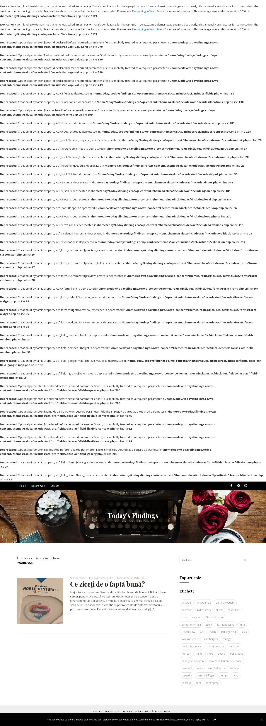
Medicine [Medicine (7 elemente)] (234, 644)
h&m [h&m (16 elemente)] (213, 629)
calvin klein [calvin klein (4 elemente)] (234, 607)
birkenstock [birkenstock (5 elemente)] (204, 607)
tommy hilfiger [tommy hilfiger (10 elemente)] (205, 673)
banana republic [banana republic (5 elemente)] (225, 600)
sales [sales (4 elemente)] (200, 666)
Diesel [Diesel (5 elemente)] (209, 615)
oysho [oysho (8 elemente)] (221, 651)
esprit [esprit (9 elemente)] (209, 622)
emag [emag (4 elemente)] (220, 615)
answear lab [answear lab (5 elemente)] (204, 600)
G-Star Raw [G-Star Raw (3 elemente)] (188, 629)
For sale (127, 709)
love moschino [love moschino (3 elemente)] (190, 637)
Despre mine (38, 483)
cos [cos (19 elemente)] (184, 615)
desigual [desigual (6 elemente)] (195, 615)
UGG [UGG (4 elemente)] (235, 673)
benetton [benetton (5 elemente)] (187, 607)
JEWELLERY (139, 575)
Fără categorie (124, 575)
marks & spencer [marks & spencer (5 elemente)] (192, 644)
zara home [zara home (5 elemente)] (212, 680)
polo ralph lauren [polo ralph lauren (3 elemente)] (219, 659)
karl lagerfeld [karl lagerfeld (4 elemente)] (228, 629)
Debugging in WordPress (148, 10)
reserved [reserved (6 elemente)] (187, 666)
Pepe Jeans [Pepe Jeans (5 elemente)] (236, 651)
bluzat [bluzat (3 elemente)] (219, 607)
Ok (214, 719)
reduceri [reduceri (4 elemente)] (238, 659)
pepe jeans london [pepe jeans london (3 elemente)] (193, 659)
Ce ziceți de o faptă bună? (107, 581)
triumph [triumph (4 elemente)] (223, 673)
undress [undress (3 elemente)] (186, 680)
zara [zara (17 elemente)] (198, 680)
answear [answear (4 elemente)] (187, 600)
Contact (54, 483)
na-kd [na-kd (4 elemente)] (199, 651)
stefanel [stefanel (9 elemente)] (234, 666)
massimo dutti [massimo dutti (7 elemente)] (215, 644)
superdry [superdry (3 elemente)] (187, 673)
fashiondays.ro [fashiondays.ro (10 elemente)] (226, 622)
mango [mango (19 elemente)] (227, 637)
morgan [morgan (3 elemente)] (186, 651)
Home (22, 483)
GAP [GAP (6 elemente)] (202, 629)
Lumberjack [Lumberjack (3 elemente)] (211, 637)
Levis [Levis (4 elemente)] (244, 629)
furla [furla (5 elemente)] (242, 622)
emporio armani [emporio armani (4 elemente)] (191, 622)
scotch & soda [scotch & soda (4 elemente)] (216, 666)
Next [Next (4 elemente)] (210, 651)
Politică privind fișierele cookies (152, 709)
